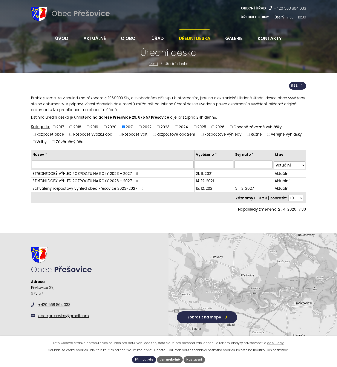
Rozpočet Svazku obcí (93, 134)
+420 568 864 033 (290, 8)
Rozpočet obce (50, 134)
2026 (219, 126)
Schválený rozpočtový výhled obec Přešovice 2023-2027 (88, 187)
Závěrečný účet (70, 141)
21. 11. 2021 (204, 172)
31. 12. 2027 (245, 187)
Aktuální (282, 172)
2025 (201, 126)
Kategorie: (40, 126)
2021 (129, 126)
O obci (128, 38)
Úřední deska (194, 38)
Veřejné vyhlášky (286, 134)
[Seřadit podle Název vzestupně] (46, 153)
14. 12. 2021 (205, 179)
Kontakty (270, 38)
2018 (77, 126)
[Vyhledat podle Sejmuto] (254, 164)
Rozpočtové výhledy (223, 134)
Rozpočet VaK (134, 134)
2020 (111, 126)
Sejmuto (243, 154)
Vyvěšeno (205, 154)
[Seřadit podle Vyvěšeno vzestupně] (216, 153)
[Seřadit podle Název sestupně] (46, 155)
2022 (147, 126)
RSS (297, 85)
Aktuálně (94, 38)
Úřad (158, 38)
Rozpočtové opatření (176, 134)
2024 (183, 126)
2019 (94, 126)
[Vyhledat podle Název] (113, 164)
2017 (60, 126)
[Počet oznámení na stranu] (295, 196)
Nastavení (196, 359)
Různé (256, 134)
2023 (165, 126)
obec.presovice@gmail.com (63, 318)
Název (38, 154)
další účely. (275, 343)
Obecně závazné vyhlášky (257, 126)
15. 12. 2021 (205, 187)
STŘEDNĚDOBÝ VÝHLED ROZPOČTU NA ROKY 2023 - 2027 (85, 172)
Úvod (153, 63)
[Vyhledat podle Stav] (289, 164)
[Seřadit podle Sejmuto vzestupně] (253, 153)
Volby (42, 141)
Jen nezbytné (170, 359)
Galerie (234, 38)
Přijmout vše (143, 359)
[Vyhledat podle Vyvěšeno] (214, 164)
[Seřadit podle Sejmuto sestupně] (253, 155)
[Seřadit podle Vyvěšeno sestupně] (216, 155)
